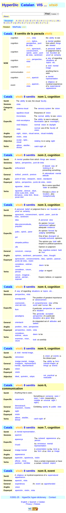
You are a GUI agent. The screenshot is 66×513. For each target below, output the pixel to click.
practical (50, 375)
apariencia (28, 458)
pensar (18, 272)
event (38, 484)
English (24, 502)
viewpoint (31, 179)
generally (40, 314)
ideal (17, 377)
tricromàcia (21, 116)
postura (33, 174)
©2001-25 (14, 497)
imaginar (25, 275)
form (57, 361)
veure (17, 266)
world (35, 305)
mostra (27, 408)
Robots (37, 504)
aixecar (27, 191)
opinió (28, 53)
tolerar (27, 186)
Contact (52, 497)
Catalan (27, 5)
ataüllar (26, 145)
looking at (47, 168)
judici (17, 232)
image (56, 451)
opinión (49, 259)
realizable (47, 378)
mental (50, 41)
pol (16, 237)
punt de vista (38, 163)
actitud (18, 174)
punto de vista (39, 182)
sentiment (38, 55)
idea (17, 220)
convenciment (32, 51)
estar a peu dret (21, 193)
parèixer (18, 463)
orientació (19, 322)
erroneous (41, 444)
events (56, 356)
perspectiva (31, 43)
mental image (27, 353)
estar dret (28, 195)
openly (45, 407)
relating (37, 141)
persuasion (37, 255)
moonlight (54, 121)
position (18, 327)
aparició (35, 78)
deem (41, 265)
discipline (37, 318)
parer (35, 53)
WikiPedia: (19, 27)
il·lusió (17, 445)
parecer (57, 259)
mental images (49, 364)
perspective (47, 308)
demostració (20, 406)
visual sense (34, 133)
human (45, 305)
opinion (18, 255)
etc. (53, 62)
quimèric (24, 377)
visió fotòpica (22, 125)
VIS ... (42, 5)
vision (57, 108)
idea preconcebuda (23, 224)
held (60, 250)
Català (8, 33)
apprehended (49, 484)
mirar (27, 339)
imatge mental (21, 361)
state (45, 187)
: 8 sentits (25, 96)
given (48, 318)
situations (50, 60)
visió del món (20, 305)
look (34, 340)
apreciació (36, 49)
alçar (34, 191)
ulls (16, 247)
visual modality (47, 133)
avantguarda (20, 299)
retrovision (19, 357)
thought (52, 255)
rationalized (49, 173)
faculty (43, 101)
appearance (51, 88)
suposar (18, 279)
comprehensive (41, 303)
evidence (51, 227)
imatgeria (19, 364)
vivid (50, 66)
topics (48, 62)
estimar (29, 264)
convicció (19, 251)
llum (16, 309)
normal (41, 116)
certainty (57, 55)
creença (28, 251)
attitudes (53, 321)
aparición (19, 458)
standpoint (47, 179)
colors (59, 116)
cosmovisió (19, 303)
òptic (25, 140)
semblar (26, 463)
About (6, 16)
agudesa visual (23, 113)
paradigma (19, 316)
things (58, 43)
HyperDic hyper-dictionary (34, 497)
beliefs (35, 323)
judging (42, 233)
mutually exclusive (46, 238)
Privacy (29, 504)
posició (25, 174)
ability (51, 38)
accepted (49, 314)
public (53, 407)
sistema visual (22, 108)
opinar (17, 277)
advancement (40, 300)
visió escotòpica (23, 120)
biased (47, 166)
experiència (20, 484)
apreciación (20, 259)
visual (19, 142)
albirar (19, 145)
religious (51, 82)
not (47, 53)
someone (49, 396)
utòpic (32, 377)
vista (34, 38)
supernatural (55, 86)
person (37, 440)
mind (55, 449)
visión (19, 137)
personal (51, 49)
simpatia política (22, 243)
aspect (58, 308)
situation (40, 311)
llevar (36, 195)
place (53, 192)
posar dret (19, 197)
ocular (19, 140)
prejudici (18, 226)
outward (41, 438)
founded (53, 53)
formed (51, 223)
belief (58, 49)
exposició (19, 408)
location (46, 194)
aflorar (17, 461)
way (49, 58)
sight (19, 133)
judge (41, 271)
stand (39, 179)
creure (28, 270)
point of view (20, 179)
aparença (19, 439)
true (43, 252)
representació (27, 366)
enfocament (20, 168)
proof (48, 55)
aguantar (18, 186)
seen (57, 396)
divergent (52, 236)
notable (37, 400)
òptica (34, 41)
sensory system (44, 108)
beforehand (43, 225)
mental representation (52, 78)
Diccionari (8, 21)
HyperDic (10, 5)
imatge (31, 361)
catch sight (38, 146)
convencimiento (32, 259)
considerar (19, 264)
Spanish (32, 502)
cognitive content (50, 250)
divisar (19, 147)
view (51, 220)
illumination (39, 121)
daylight (52, 125)
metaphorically (49, 196)
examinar (19, 339)
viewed (52, 45)
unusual (47, 400)
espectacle (19, 399)
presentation (41, 449)
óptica (17, 182)
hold (54, 241)
